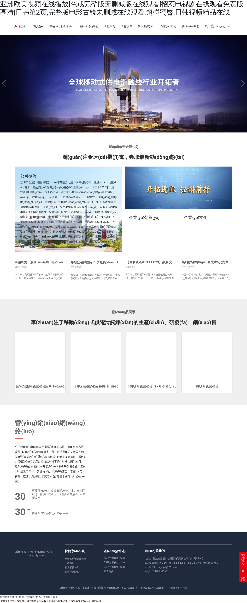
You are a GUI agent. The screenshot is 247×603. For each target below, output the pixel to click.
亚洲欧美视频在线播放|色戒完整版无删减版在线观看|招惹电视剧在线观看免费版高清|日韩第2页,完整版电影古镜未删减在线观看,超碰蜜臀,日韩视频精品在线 (122, 8)
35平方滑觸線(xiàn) (114, 567)
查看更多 (109, 571)
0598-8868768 (177, 563)
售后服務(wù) (72, 567)
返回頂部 (243, 579)
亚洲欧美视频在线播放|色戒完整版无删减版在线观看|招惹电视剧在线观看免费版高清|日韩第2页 (51, 601)
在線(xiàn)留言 (243, 556)
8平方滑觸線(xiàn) (207, 386)
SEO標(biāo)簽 (130, 587)
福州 (185, 587)
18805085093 (193, 563)
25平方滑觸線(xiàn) (114, 562)
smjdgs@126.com (167, 567)
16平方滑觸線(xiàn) (114, 558)
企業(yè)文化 (72, 571)
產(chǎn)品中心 (114, 551)
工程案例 (69, 563)
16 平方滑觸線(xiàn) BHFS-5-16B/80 (95, 386)
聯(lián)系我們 (155, 551)
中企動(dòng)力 (174, 587)
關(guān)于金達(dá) (75, 558)
